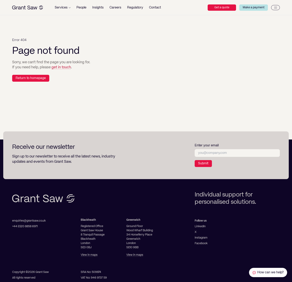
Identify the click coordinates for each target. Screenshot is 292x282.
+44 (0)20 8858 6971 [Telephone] (25, 226)
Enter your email (207, 145)
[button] (63, 7)
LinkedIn (200, 226)
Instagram (201, 237)
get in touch (61, 67)
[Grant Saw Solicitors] (27, 7)
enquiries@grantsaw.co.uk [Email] (29, 220)
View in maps (89, 254)
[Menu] (275, 7)
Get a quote (221, 7)
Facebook (201, 243)
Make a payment (253, 7)
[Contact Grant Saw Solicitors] (268, 272)
